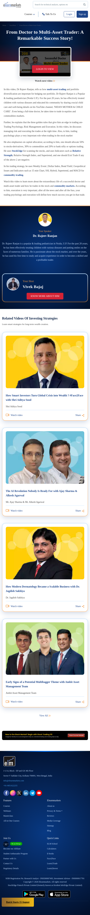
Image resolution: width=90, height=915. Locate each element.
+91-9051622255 (10, 785)
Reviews (50, 816)
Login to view (45, 69)
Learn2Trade (52, 863)
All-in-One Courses (11, 821)
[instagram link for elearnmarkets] (13, 793)
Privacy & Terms (54, 811)
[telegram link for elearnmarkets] (32, 793)
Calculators (51, 848)
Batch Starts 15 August (17, 902)
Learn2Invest (52, 868)
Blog (49, 830)
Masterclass (8, 816)
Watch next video (45, 81)
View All (45, 715)
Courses (30, 14)
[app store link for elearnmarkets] (66, 894)
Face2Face (51, 858)
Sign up (82, 14)
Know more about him (45, 296)
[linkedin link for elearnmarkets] (26, 793)
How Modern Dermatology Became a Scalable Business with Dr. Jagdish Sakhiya (43, 588)
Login (69, 14)
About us (51, 806)
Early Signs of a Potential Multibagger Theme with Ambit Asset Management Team (42, 684)
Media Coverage (54, 821)
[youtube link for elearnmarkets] (39, 793)
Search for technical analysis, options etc (61, 4)
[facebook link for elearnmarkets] (6, 793)
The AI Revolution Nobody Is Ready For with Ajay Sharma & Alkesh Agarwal (41, 493)
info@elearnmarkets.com (13, 780)
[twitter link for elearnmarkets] (19, 793)
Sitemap (50, 826)
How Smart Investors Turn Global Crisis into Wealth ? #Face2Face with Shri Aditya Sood (44, 397)
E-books (50, 853)
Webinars (7, 811)
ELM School (52, 844)
